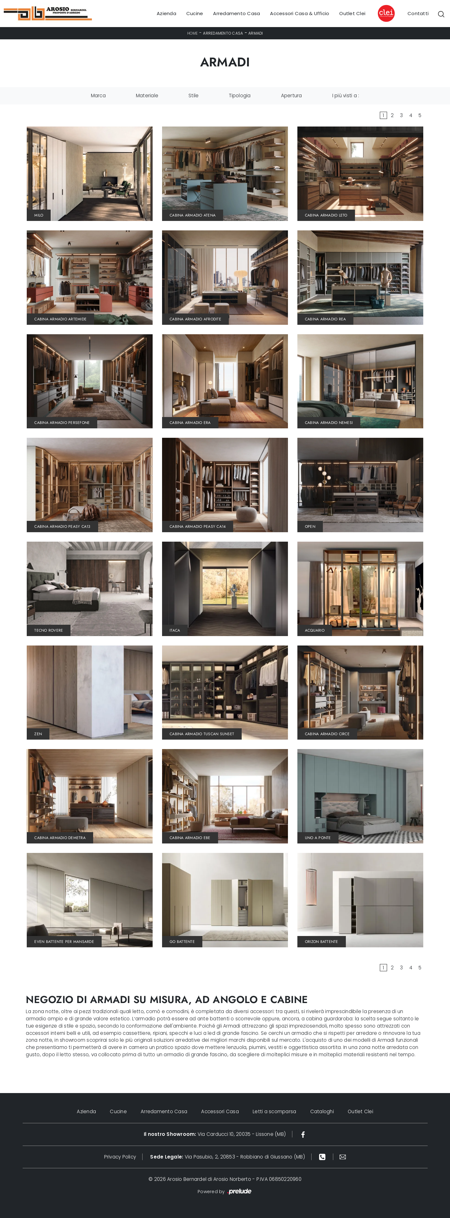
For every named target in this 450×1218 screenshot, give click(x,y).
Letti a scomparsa (274, 1111)
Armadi (255, 33)
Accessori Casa (220, 1111)
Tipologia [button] (239, 95)
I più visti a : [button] (345, 95)
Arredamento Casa (236, 13)
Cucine (194, 13)
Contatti (418, 13)
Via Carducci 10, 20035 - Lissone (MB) (215, 1134)
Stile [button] (193, 95)
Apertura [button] (291, 95)
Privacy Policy (120, 1156)
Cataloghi (322, 1111)
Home (192, 33)
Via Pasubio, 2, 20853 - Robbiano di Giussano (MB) (227, 1156)
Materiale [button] (147, 95)
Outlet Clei (352, 13)
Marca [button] (98, 95)
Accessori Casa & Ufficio (299, 13)
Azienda (166, 13)
